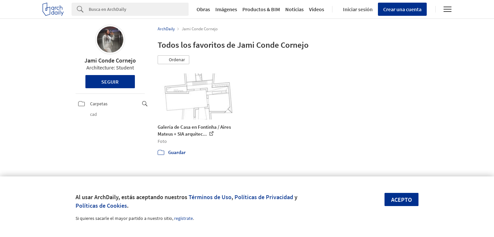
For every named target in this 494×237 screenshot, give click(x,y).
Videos (316, 9)
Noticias (294, 9)
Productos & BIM (261, 9)
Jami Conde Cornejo (110, 60)
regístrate (183, 218)
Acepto (401, 199)
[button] (173, 60)
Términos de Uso (210, 197)
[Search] (139, 9)
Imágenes (226, 9)
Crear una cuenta (402, 9)
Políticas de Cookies (101, 205)
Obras (203, 9)
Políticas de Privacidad (263, 197)
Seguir (110, 81)
